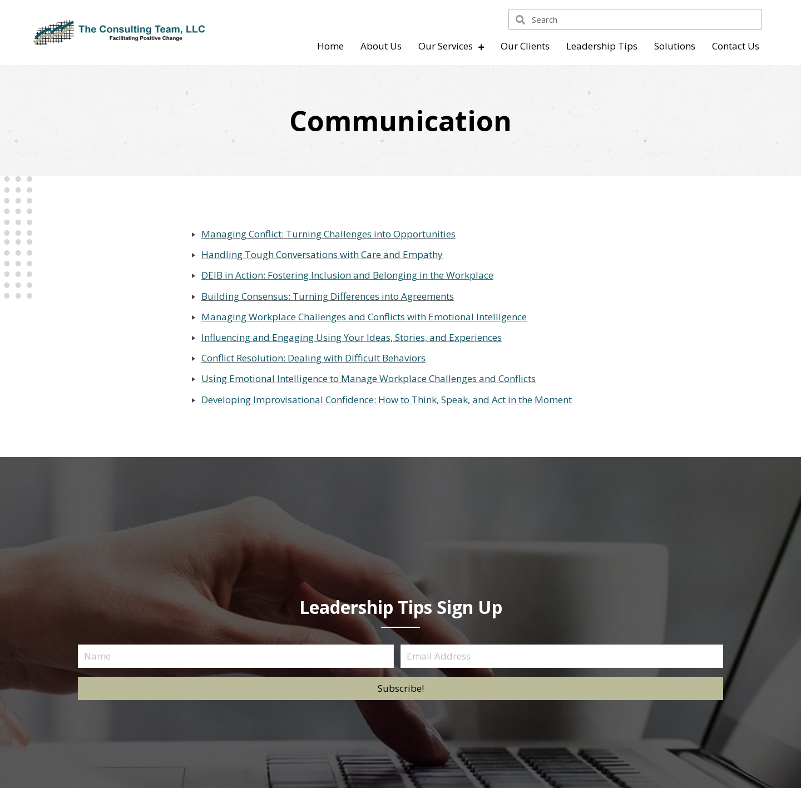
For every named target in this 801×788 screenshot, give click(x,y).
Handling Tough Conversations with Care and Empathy (322, 254)
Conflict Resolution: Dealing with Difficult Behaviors (313, 357)
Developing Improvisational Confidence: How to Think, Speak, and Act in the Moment (386, 399)
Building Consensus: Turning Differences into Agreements (327, 296)
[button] (400, 688)
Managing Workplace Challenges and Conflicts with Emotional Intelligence (364, 316)
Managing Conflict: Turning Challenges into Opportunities (328, 233)
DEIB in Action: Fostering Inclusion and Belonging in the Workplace (347, 275)
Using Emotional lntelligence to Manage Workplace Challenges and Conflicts (368, 378)
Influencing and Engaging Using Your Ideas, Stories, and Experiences (351, 337)
